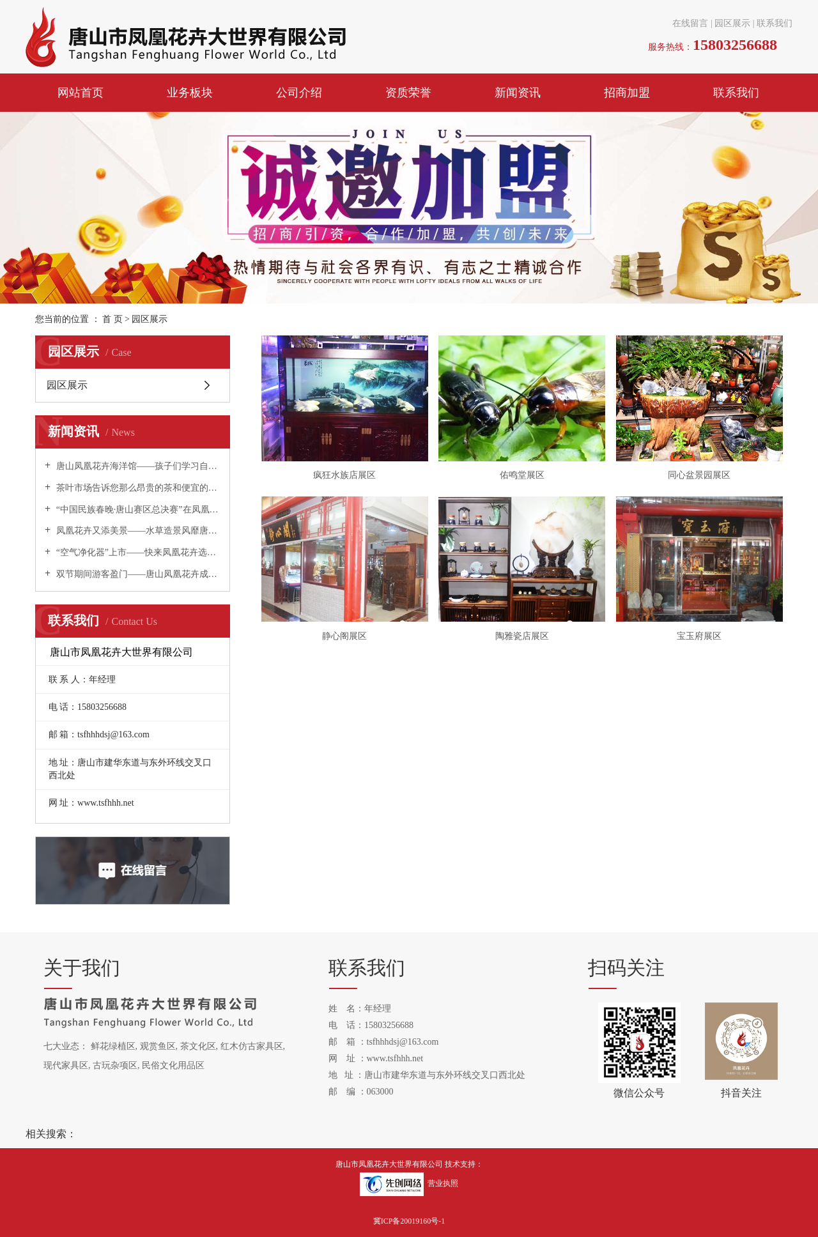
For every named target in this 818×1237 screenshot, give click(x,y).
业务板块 (190, 92)
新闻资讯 (518, 92)
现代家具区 (65, 1065)
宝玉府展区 (699, 636)
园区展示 (732, 23)
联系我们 (774, 23)
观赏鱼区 (158, 1046)
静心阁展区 (344, 636)
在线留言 (690, 23)
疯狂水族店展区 (344, 475)
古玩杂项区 (115, 1065)
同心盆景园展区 (699, 475)
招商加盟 (627, 92)
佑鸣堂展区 (522, 475)
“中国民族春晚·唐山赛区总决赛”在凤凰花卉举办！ (137, 509)
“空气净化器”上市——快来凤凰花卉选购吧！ (137, 552)
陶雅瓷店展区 (522, 636)
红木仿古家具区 (251, 1046)
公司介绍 (299, 92)
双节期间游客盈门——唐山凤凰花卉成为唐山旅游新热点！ (137, 574)
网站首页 (81, 92)
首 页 (112, 319)
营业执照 (443, 1183)
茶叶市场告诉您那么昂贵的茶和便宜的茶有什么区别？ (137, 488)
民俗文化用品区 (173, 1065)
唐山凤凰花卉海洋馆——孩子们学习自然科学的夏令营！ (137, 466)
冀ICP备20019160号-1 (409, 1221)
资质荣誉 (408, 92)
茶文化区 (198, 1046)
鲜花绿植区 (113, 1046)
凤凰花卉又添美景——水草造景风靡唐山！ (137, 530)
